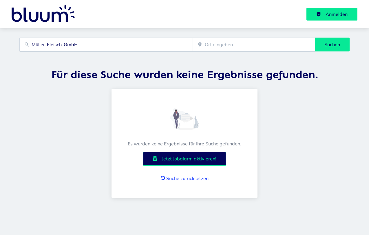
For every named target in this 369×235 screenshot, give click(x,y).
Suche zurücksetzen (185, 178)
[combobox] (106, 45)
